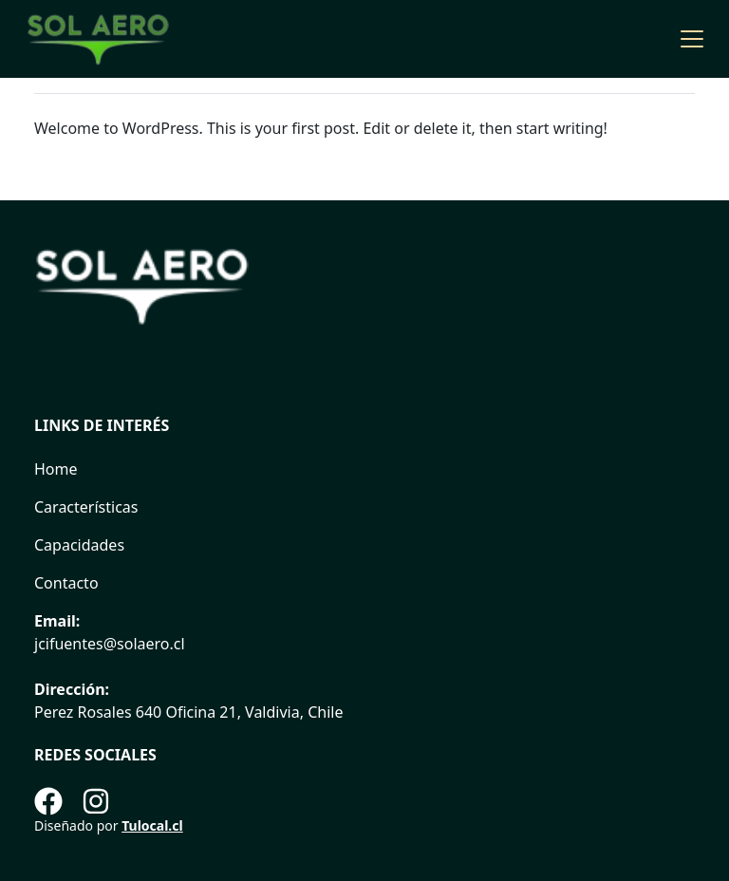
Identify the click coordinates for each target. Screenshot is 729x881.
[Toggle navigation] (692, 39)
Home (56, 469)
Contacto (66, 582)
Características (86, 507)
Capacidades (79, 544)
